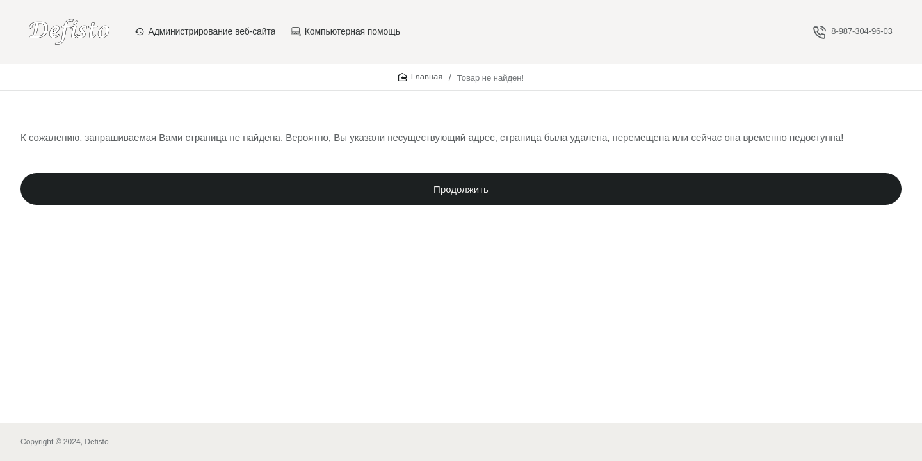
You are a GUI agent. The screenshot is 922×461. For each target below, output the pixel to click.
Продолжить (461, 192)
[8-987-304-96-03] (853, 31)
